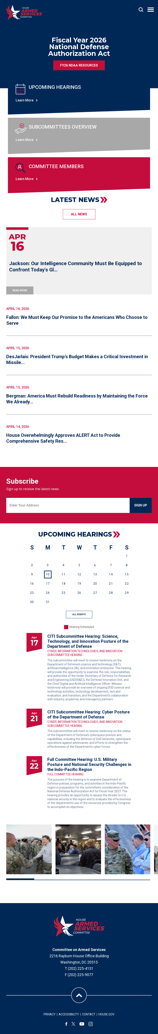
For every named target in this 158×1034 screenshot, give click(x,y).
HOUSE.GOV (106, 1014)
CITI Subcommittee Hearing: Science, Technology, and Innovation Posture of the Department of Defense (87, 641)
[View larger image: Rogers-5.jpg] (127, 849)
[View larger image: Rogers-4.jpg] (78, 849)
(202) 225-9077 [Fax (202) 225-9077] (80, 975)
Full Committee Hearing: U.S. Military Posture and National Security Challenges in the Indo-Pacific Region (89, 764)
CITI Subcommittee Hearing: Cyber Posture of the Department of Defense (88, 714)
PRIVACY (50, 1014)
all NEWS (79, 214)
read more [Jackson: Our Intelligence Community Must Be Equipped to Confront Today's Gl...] (20, 290)
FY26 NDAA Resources (79, 65)
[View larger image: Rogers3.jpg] (29, 849)
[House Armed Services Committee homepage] (79, 926)
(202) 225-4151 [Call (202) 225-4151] (80, 968)
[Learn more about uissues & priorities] (79, 136)
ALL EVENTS (79, 614)
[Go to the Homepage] (24, 12)
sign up (140, 505)
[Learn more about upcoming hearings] (79, 96)
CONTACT (88, 1014)
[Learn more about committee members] (79, 175)
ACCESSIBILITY (69, 1014)
